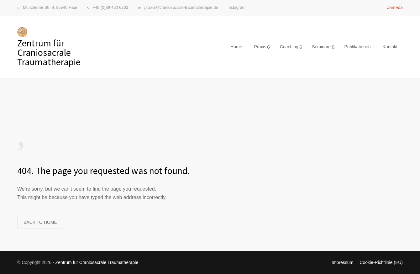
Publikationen (357, 46)
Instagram (237, 7)
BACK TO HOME (40, 222)
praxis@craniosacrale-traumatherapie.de (181, 7)
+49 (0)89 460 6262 (110, 7)
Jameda (395, 7)
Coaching (289, 46)
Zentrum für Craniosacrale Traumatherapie (97, 262)
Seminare (321, 46)
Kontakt (390, 46)
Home (236, 46)
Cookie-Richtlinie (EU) (381, 262)
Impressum (342, 262)
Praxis (260, 46)
